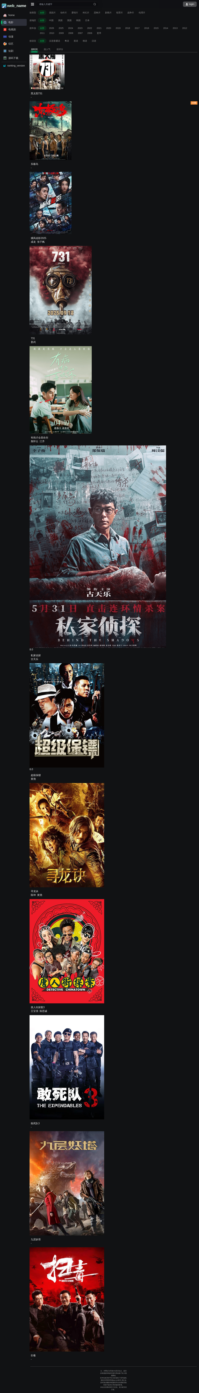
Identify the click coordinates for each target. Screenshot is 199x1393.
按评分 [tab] (60, 49)
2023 (80, 28)
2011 (42, 33)
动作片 (63, 12)
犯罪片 (119, 12)
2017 (137, 28)
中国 (51, 20)
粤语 (67, 41)
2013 (175, 28)
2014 (165, 28)
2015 (156, 28)
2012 (184, 28)
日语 (94, 41)
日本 (87, 20)
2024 (70, 28)
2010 (51, 33)
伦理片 (142, 12)
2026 (51, 28)
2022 (89, 28)
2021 (99, 28)
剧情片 (108, 12)
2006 (89, 33)
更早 (99, 33)
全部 (42, 12)
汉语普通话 (54, 41)
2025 (61, 28)
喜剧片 (52, 12)
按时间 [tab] (34, 49)
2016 (146, 28)
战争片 (130, 12)
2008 (70, 33)
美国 (60, 20)
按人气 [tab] (47, 49)
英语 (76, 41)
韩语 (85, 41)
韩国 (78, 20)
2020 (108, 28)
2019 (118, 28)
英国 (69, 20)
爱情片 (75, 12)
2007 (80, 33)
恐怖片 (97, 12)
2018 (127, 28)
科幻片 (86, 12)
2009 (61, 33)
